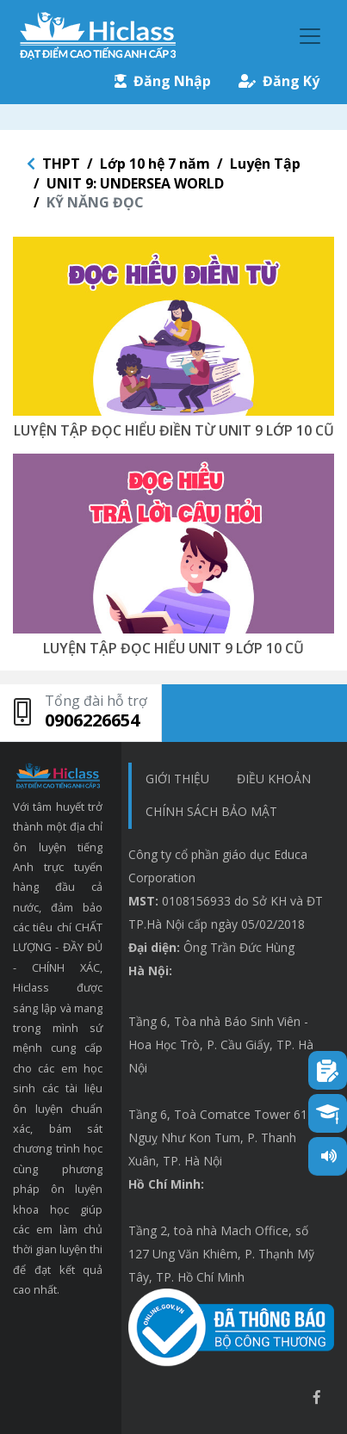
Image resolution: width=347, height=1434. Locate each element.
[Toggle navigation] (310, 36)
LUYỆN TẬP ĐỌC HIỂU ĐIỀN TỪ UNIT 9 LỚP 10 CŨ (174, 430)
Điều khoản (274, 778)
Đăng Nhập (163, 80)
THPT (61, 163)
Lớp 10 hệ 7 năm (155, 163)
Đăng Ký (279, 80)
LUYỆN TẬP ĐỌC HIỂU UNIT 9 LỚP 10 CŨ (173, 648)
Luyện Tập (265, 163)
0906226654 (92, 720)
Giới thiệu (177, 778)
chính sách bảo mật (211, 811)
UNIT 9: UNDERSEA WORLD (135, 183)
